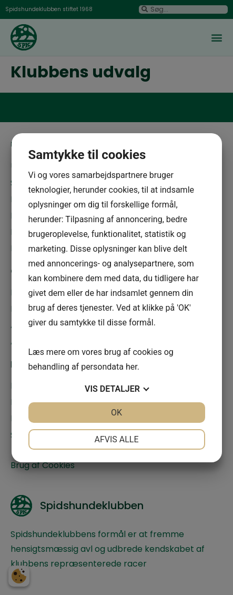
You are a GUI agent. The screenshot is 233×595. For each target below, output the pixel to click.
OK (116, 413)
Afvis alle (116, 439)
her (131, 367)
